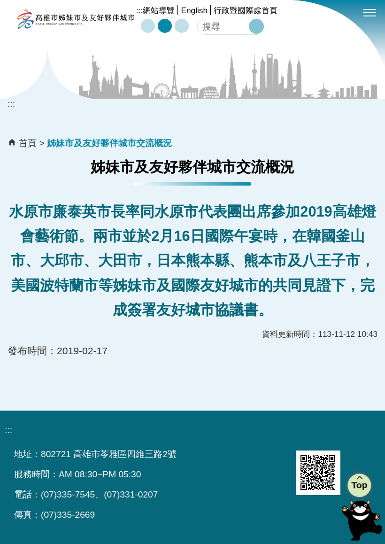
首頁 (28, 143)
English (194, 10)
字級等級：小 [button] (148, 26)
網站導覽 (159, 10)
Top (359, 485)
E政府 (208, 461)
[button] (256, 26)
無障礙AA (259, 462)
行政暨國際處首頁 (245, 10)
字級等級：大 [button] (182, 26)
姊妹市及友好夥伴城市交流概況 (109, 143)
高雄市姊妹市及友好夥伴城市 (75, 19)
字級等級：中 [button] (165, 26)
